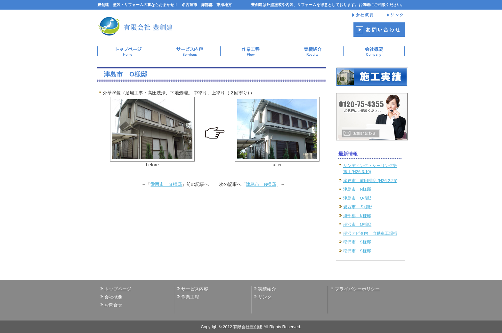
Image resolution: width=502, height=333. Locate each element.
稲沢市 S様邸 (357, 242)
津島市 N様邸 (261, 184)
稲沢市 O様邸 (357, 224)
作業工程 (190, 296)
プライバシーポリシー (357, 288)
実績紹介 (267, 288)
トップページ (117, 288)
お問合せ (113, 304)
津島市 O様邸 (357, 198)
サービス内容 (194, 288)
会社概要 (113, 296)
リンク (264, 296)
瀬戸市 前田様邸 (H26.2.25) (370, 180)
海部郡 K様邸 (357, 215)
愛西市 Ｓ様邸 (166, 184)
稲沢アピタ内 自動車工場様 (370, 233)
